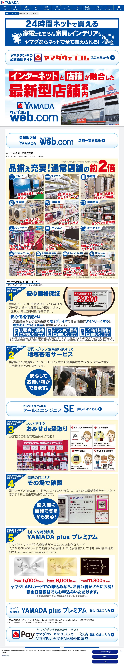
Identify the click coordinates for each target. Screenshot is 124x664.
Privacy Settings (105, 652)
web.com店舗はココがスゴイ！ (29, 13)
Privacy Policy (5, 655)
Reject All (105, 657)
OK (105, 661)
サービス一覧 (14, 13)
